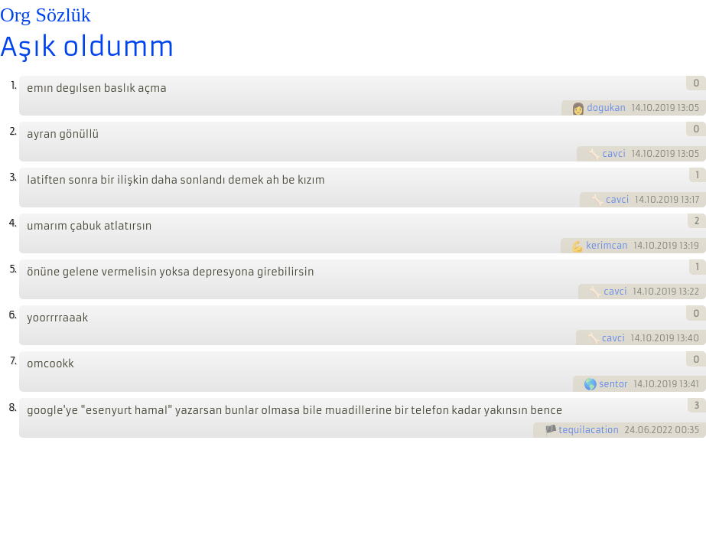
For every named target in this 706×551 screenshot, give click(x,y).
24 (630, 430)
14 (636, 108)
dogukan (606, 108)
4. (12, 223)
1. (13, 85)
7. (13, 360)
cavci (614, 153)
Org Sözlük (45, 15)
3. (12, 177)
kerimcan (606, 245)
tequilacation (589, 430)
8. (12, 407)
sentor (613, 384)
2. (12, 131)
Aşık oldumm (87, 47)
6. (12, 314)
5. (12, 269)
